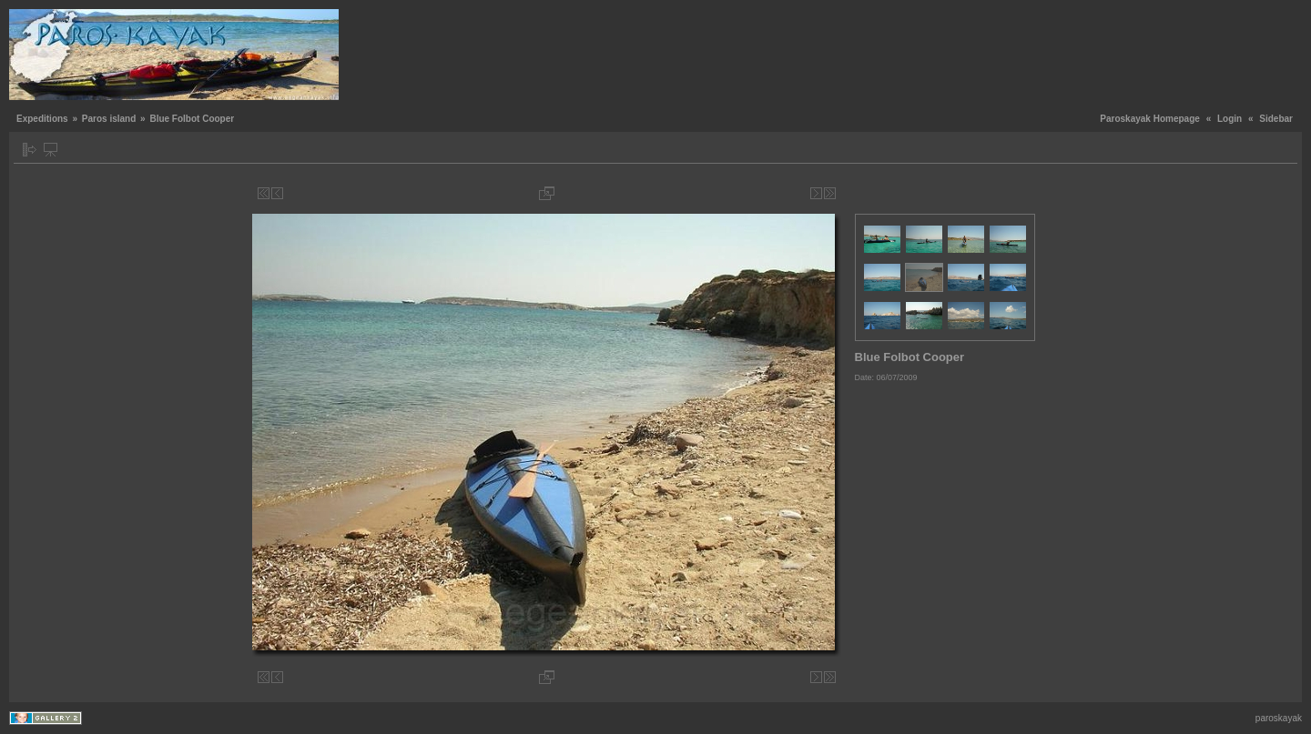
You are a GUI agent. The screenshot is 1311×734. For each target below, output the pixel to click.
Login (1229, 119)
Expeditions (42, 119)
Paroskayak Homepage (1150, 119)
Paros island (109, 119)
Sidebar (1276, 119)
